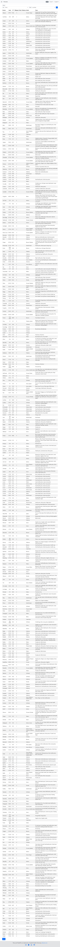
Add (4, 939)
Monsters (6, 1)
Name (4, 5)
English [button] (56, 1)
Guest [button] (51, 1)
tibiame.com (44, 942)
